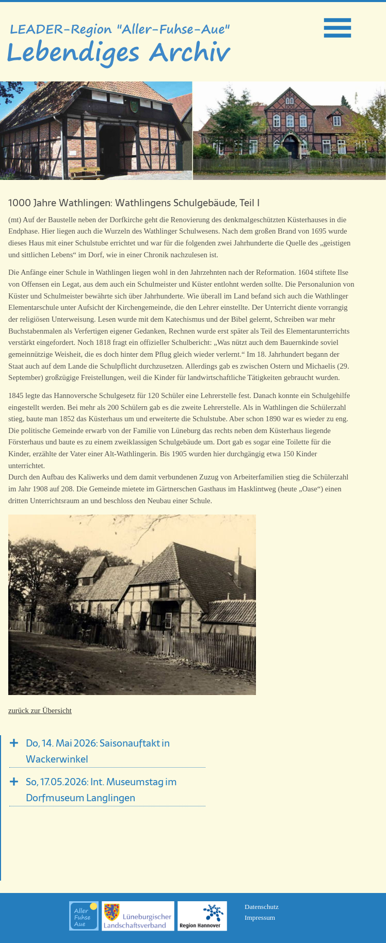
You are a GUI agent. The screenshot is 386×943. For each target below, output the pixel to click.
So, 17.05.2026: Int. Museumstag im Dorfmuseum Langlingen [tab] (101, 790)
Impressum (260, 917)
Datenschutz (262, 907)
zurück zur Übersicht (40, 710)
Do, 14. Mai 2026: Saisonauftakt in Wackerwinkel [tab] (98, 751)
